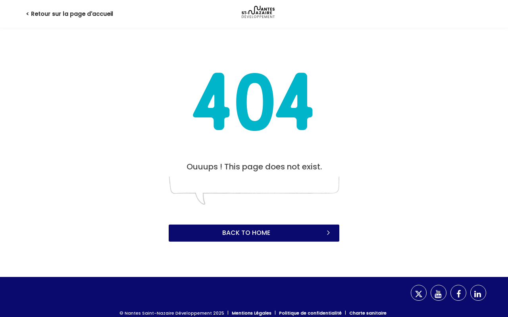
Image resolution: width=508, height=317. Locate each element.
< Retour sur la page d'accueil (69, 14)
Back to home (277, 232)
